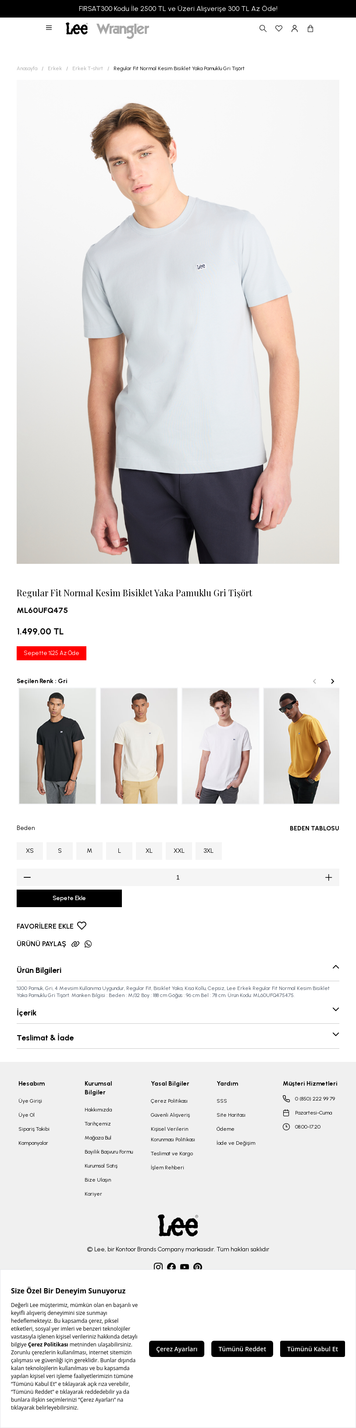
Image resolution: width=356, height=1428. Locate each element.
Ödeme (226, 1129)
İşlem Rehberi (167, 1167)
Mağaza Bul (98, 1138)
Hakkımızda (98, 1110)
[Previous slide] (315, 681)
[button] (49, 28)
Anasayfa (27, 68)
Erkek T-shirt (87, 68)
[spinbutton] (178, 877)
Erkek (55, 68)
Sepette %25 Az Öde (51, 653)
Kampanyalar (33, 1143)
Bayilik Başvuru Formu (109, 1152)
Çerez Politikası (169, 1101)
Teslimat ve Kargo (172, 1153)
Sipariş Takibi (34, 1129)
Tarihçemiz (98, 1124)
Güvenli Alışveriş (170, 1115)
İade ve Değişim (236, 1143)
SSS (222, 1101)
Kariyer (93, 1194)
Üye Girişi (30, 1101)
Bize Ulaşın (98, 1180)
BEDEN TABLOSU (314, 828)
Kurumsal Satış (101, 1166)
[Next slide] (332, 681)
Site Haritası (231, 1115)
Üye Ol (26, 1115)
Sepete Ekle (69, 898)
